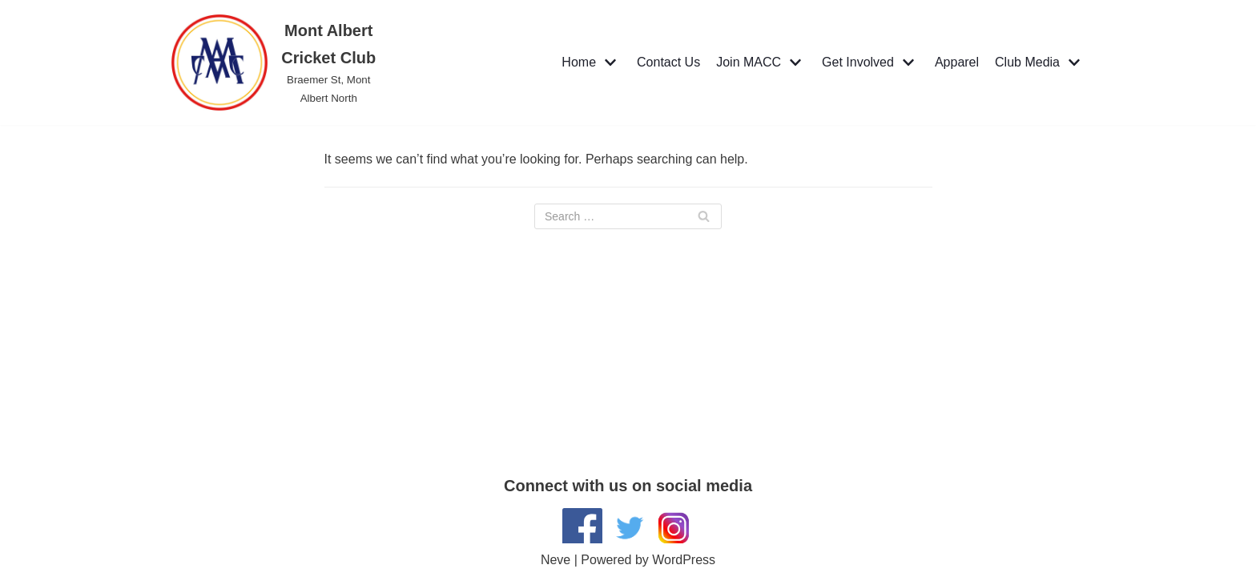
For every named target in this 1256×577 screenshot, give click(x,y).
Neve (555, 560)
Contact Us (668, 62)
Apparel (957, 62)
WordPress (683, 560)
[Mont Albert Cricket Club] (276, 62)
